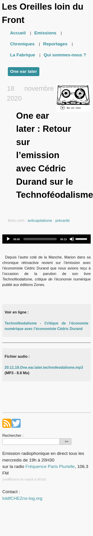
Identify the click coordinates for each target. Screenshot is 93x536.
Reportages (55, 43)
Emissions (45, 32)
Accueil (18, 32)
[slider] (40, 239)
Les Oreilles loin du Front (42, 13)
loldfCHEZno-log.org (22, 498)
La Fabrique (22, 54)
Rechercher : (12, 435)
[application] (46, 239)
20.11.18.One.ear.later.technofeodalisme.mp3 (44, 367)
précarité (62, 221)
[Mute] (72, 239)
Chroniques (22, 43)
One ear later (23, 71)
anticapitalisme (40, 221)
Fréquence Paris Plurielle (50, 466)
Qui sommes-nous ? (65, 54)
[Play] (8, 239)
